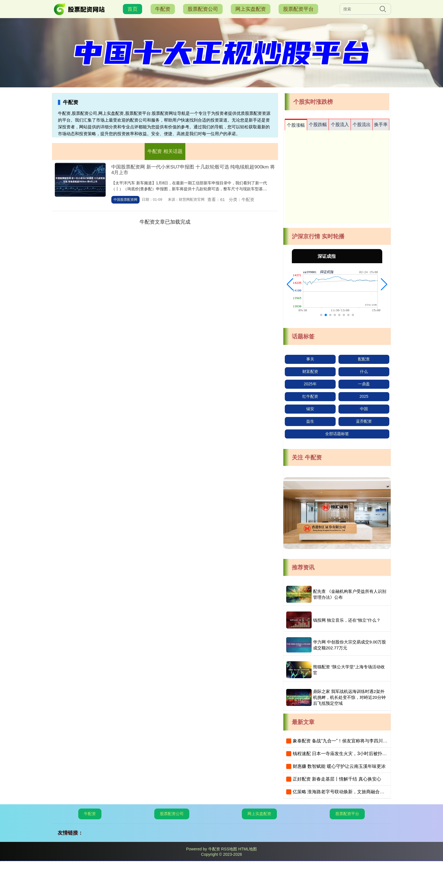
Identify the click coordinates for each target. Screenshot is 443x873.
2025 (363, 396)
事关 (310, 359)
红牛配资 (310, 396)
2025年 (310, 384)
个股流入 (340, 124)
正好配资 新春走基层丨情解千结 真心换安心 (337, 779)
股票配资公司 (203, 9)
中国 (364, 409)
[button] (290, 284)
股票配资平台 (298, 9)
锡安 (310, 409)
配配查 (364, 359)
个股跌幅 (318, 124)
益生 (310, 421)
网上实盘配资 (250, 9)
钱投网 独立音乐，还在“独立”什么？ (347, 620)
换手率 (381, 124)
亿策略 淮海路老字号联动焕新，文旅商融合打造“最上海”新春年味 (358, 791)
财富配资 (310, 371)
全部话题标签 (337, 433)
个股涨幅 (296, 125)
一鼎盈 (364, 384)
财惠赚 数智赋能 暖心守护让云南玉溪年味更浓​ (339, 766)
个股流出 (362, 124)
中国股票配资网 (125, 200)
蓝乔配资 (364, 421)
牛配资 (162, 9)
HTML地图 (247, 849)
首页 (132, 9)
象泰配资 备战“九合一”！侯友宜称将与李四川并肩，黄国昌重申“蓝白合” (364, 740)
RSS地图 (229, 849)
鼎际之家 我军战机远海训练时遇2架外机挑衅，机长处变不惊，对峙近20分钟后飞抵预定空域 (349, 697)
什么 (364, 371)
